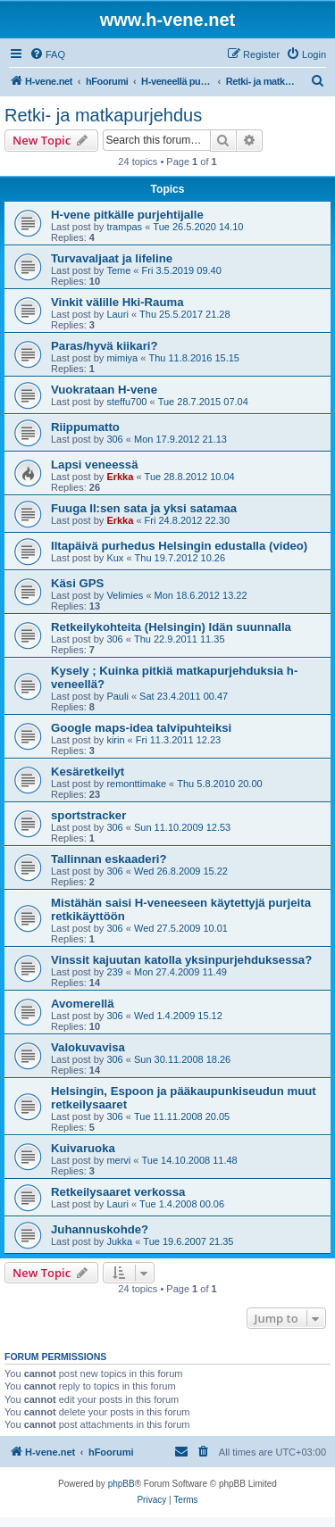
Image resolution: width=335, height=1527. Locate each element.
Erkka (119, 476)
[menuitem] (47, 54)
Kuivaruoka (83, 1148)
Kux (114, 557)
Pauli (117, 696)
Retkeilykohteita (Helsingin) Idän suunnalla (171, 627)
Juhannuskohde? (99, 1229)
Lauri (117, 314)
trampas (124, 226)
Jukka (119, 1241)
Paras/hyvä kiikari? (104, 346)
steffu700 (126, 401)
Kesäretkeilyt (87, 771)
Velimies (124, 595)
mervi (118, 1160)
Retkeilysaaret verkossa (118, 1192)
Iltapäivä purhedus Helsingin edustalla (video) (179, 545)
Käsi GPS (77, 583)
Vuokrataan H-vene (104, 389)
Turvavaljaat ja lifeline (111, 258)
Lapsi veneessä (94, 464)
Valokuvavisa (88, 1047)
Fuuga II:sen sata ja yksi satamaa (144, 508)
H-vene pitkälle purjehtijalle (127, 214)
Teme (118, 270)
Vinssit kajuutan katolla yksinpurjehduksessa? (181, 960)
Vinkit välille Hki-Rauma (117, 302)
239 (114, 972)
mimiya (122, 358)
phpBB (121, 1484)
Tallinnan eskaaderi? (108, 859)
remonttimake (136, 783)
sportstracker (88, 815)
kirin (115, 739)
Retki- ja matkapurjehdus (103, 115)
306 (114, 439)
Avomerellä (82, 1003)
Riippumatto (85, 427)
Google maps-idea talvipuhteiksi (141, 727)
